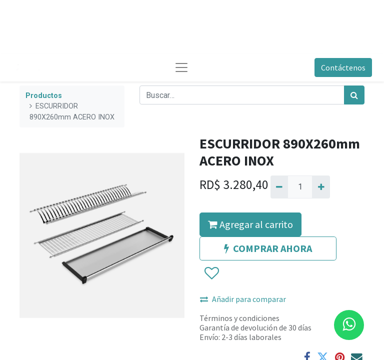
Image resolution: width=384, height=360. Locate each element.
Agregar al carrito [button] (250, 224)
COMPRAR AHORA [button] (268, 248)
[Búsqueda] (354, 95)
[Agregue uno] (321, 187)
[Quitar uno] (279, 187)
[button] (211, 274)
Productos (44, 96)
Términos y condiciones (240, 318)
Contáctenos (343, 67)
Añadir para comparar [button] (243, 299)
